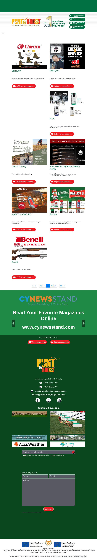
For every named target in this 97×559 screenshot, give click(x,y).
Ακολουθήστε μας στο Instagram (77, 19)
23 (52, 286)
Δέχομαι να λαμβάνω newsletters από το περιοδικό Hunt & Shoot (44, 455)
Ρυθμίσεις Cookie (66, 556)
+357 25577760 (50, 387)
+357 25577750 (50, 383)
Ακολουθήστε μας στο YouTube (77, 23)
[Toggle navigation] (3, 33)
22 (48, 286)
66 (61, 286)
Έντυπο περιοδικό (37, 342)
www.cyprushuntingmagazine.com (48, 394)
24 (55, 286)
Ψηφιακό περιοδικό (60, 342)
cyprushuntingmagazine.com (33, 512)
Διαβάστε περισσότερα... (24, 86)
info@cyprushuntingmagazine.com (50, 391)
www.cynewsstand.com (48, 327)
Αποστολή (49, 509)
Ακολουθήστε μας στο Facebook (77, 16)
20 (41, 286)
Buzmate (57, 556)
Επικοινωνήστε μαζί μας (76, 27)
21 (44, 286)
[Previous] (32, 286)
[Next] (64, 286)
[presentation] (38, 460)
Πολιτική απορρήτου (80, 556)
